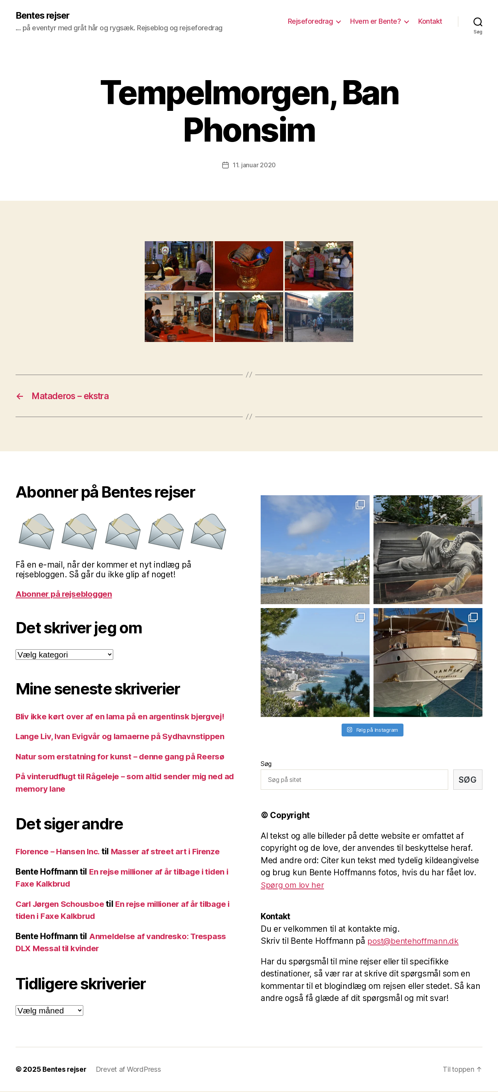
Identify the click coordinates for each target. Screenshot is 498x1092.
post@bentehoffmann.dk (414, 942)
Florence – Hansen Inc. (58, 852)
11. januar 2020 (254, 165)
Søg (266, 764)
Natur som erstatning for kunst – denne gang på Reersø (123, 757)
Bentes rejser (44, 15)
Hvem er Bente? (375, 22)
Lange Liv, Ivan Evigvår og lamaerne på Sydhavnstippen (123, 737)
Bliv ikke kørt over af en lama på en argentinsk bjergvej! (123, 717)
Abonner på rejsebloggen (65, 594)
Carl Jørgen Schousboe (61, 905)
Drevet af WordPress (129, 1070)
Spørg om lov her (293, 885)
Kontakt (430, 22)
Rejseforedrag (310, 22)
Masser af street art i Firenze (168, 852)
